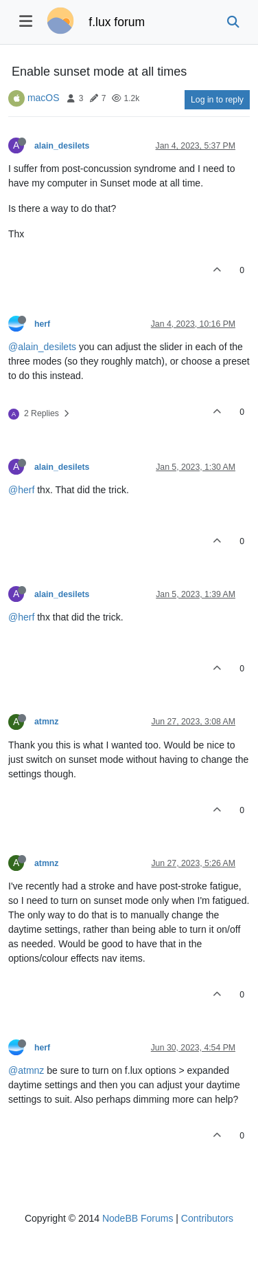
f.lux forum (117, 22)
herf (42, 324)
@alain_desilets (42, 346)
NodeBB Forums (137, 1218)
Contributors (207, 1218)
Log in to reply (217, 100)
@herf (21, 489)
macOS (43, 97)
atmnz (46, 721)
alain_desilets (61, 146)
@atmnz (26, 1070)
